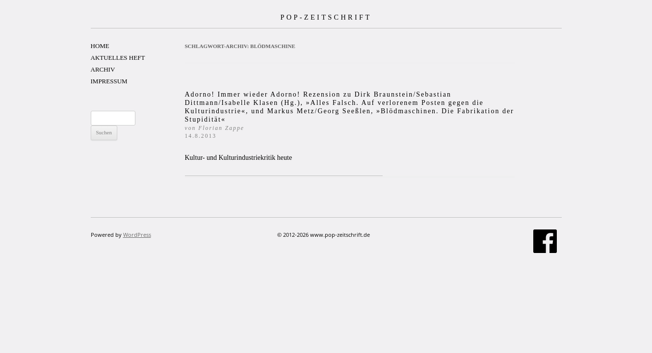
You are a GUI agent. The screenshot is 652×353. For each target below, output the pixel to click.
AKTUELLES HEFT (118, 57)
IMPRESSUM (109, 81)
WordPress (137, 234)
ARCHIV (103, 69)
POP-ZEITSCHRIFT (325, 17)
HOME (100, 46)
